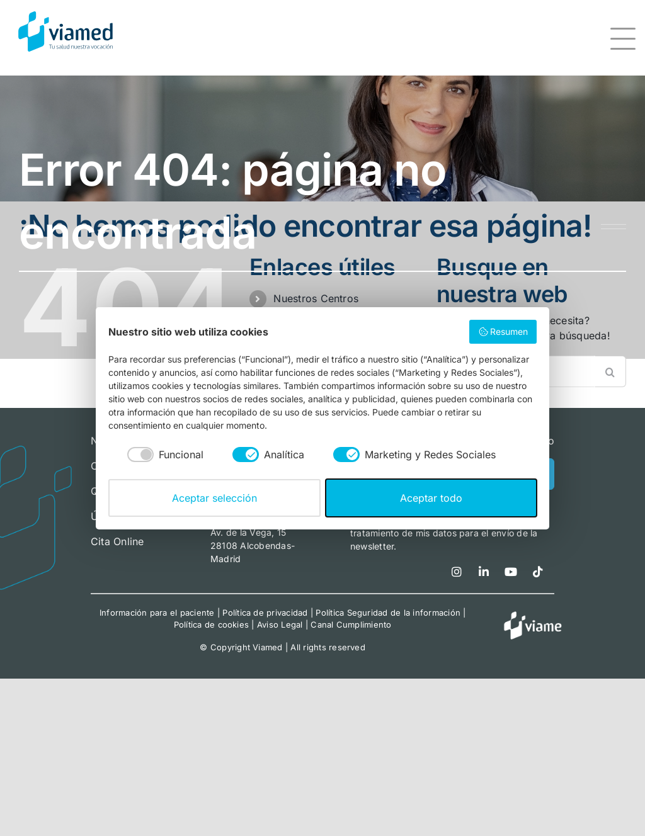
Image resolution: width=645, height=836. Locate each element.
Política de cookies (211, 624)
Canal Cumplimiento (351, 624)
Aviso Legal (280, 624)
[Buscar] (610, 371)
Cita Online (117, 541)
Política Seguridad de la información (388, 612)
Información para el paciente (157, 612)
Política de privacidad (264, 612)
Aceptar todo (431, 498)
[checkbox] (155, 455)
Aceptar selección (214, 498)
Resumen (503, 331)
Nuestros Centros (315, 298)
